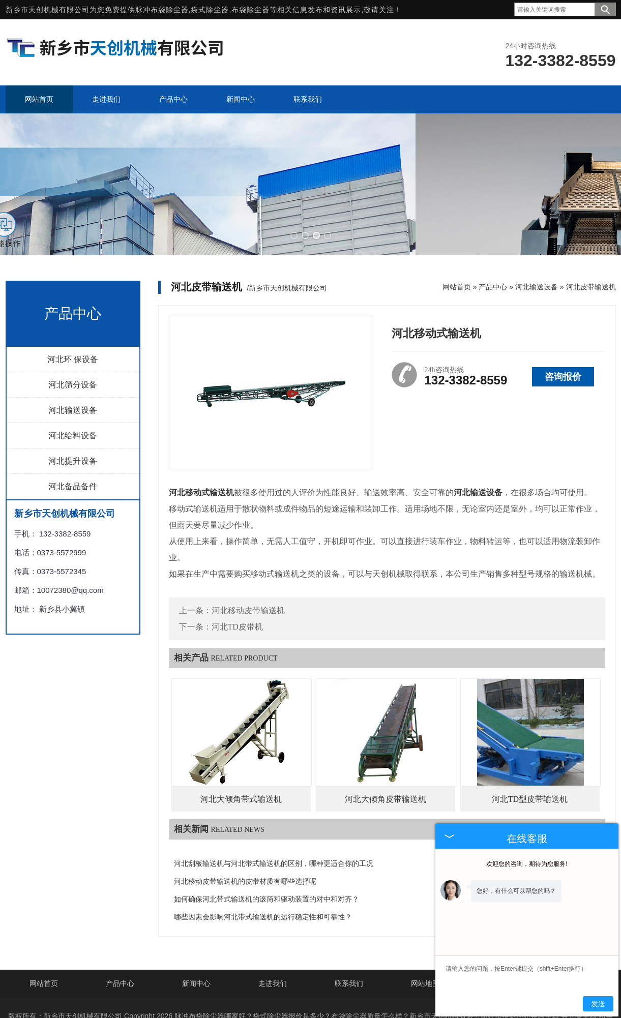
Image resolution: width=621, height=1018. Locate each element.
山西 (407, 1000)
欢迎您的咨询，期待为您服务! (526, 863)
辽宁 (280, 1000)
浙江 (343, 1000)
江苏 (322, 1000)
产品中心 (493, 238)
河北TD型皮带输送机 (530, 750)
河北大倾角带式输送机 (241, 750)
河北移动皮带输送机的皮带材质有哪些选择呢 (245, 832)
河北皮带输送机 (591, 238)
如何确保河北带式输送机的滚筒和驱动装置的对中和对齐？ (266, 850)
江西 (365, 1000)
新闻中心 (196, 935)
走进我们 (272, 935)
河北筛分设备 (72, 336)
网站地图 (425, 935)
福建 (386, 1000)
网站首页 (456, 238)
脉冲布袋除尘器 (162, 10)
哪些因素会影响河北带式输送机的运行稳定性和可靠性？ (263, 868)
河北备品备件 (72, 437)
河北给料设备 (72, 386)
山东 (301, 1000)
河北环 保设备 (72, 310)
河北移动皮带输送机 (248, 561)
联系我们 (349, 935)
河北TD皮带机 (237, 578)
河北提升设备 (72, 412)
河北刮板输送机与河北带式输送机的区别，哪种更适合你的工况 (273, 815)
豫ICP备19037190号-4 (362, 983)
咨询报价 (563, 328)
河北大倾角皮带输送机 (385, 750)
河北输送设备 (72, 361)
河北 (258, 1000)
